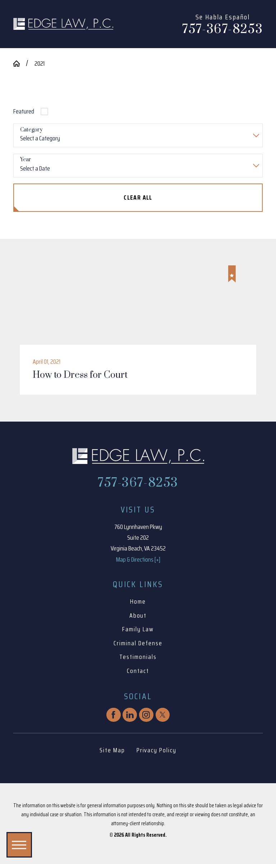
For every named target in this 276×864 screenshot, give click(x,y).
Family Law (138, 629)
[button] (19, 845)
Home (138, 601)
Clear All (138, 197)
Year (25, 160)
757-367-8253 (222, 30)
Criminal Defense (138, 643)
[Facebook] (113, 715)
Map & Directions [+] (138, 559)
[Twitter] (163, 715)
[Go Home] (19, 63)
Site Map (112, 750)
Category (31, 130)
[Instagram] (146, 715)
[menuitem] (138, 602)
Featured (23, 111)
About (138, 615)
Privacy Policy (156, 750)
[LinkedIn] (130, 715)
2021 (39, 64)
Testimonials (137, 657)
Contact (138, 671)
